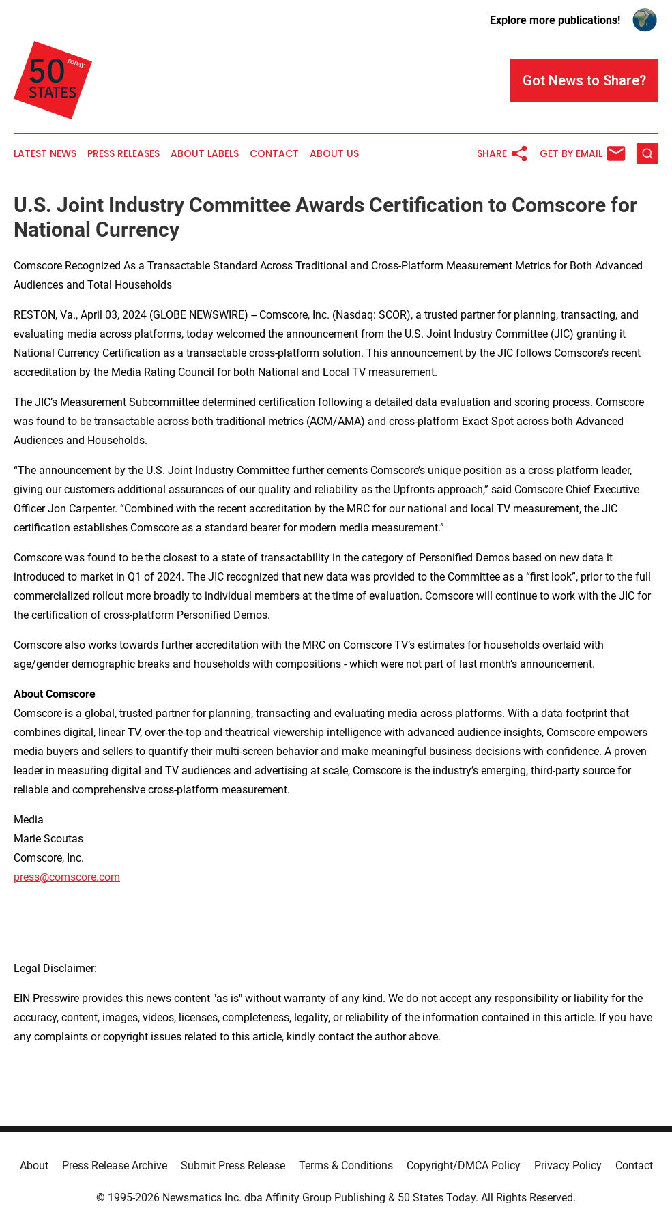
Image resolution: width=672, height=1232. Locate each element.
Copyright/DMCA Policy (464, 1165)
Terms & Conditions (346, 1165)
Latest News (45, 154)
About (34, 1165)
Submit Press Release (233, 1165)
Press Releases (123, 154)
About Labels (205, 154)
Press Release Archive (114, 1165)
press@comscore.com (67, 876)
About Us (334, 154)
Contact (274, 154)
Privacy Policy (568, 1165)
